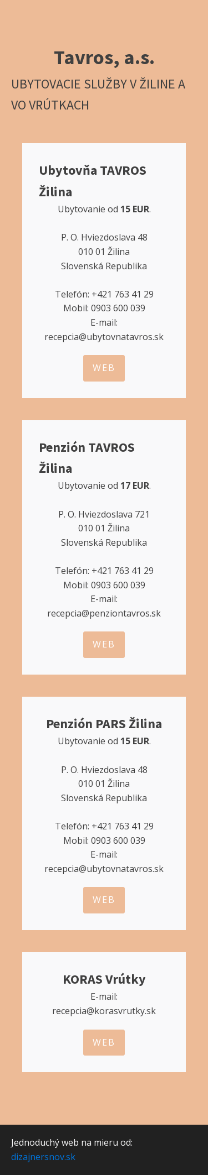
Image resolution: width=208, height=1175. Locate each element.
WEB (104, 368)
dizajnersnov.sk (43, 1157)
